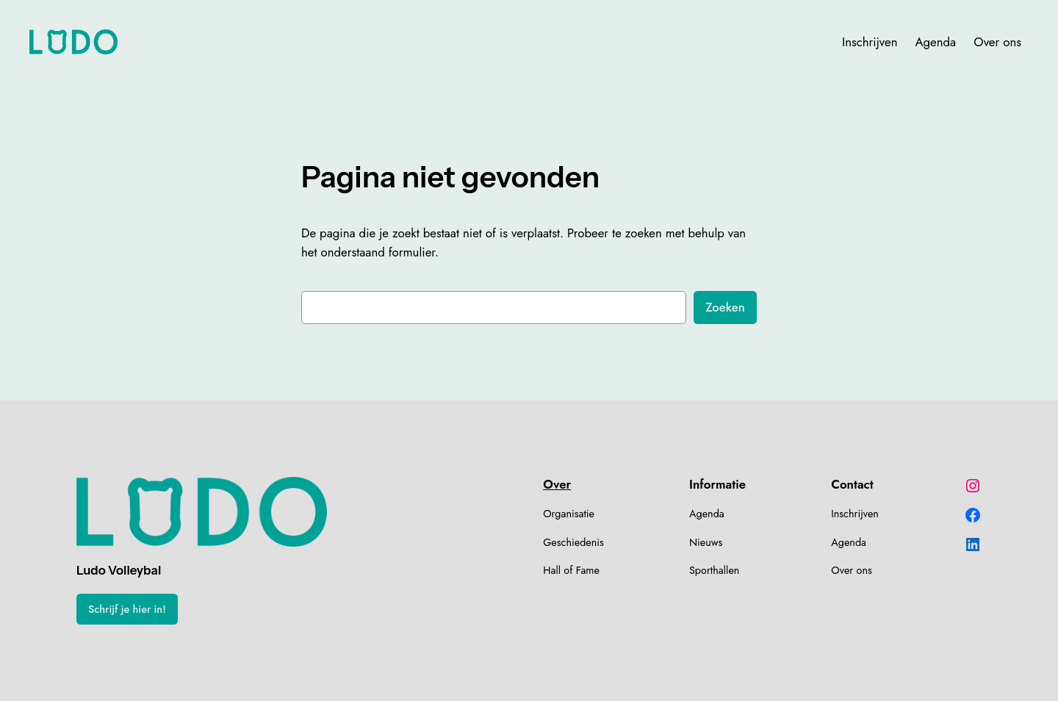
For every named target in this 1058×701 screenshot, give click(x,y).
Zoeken (725, 307)
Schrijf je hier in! (127, 609)
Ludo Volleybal (118, 570)
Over (557, 484)
